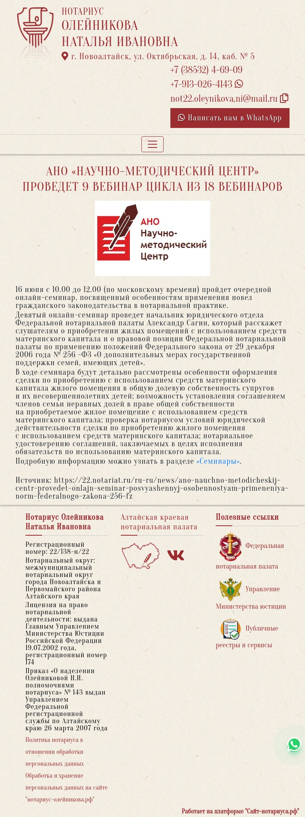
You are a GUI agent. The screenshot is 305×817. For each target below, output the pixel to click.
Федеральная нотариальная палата (250, 551)
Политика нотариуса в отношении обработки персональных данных (54, 751)
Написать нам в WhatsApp (230, 117)
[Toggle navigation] (152, 144)
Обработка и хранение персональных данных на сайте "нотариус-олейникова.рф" (66, 787)
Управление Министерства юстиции (251, 594)
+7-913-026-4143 (206, 84)
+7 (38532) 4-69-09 (206, 70)
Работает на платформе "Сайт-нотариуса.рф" (240, 811)
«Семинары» (218, 461)
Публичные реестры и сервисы (247, 633)
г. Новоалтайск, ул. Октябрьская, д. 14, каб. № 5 (158, 56)
